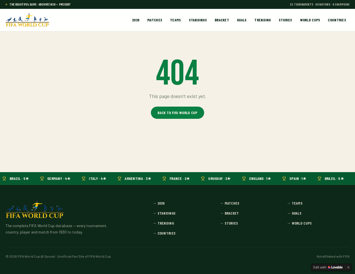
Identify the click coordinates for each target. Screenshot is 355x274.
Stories (285, 19)
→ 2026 (159, 203)
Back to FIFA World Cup (177, 112)
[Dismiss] (348, 267)
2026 (136, 19)
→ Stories (229, 223)
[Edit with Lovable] (328, 267)
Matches (154, 19)
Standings (198, 19)
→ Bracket (229, 213)
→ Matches (230, 203)
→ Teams (295, 203)
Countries (337, 19)
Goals (242, 19)
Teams (175, 19)
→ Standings (164, 213)
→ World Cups (299, 223)
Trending (262, 19)
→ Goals (294, 213)
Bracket (222, 19)
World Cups (310, 19)
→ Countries (164, 233)
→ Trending (163, 223)
